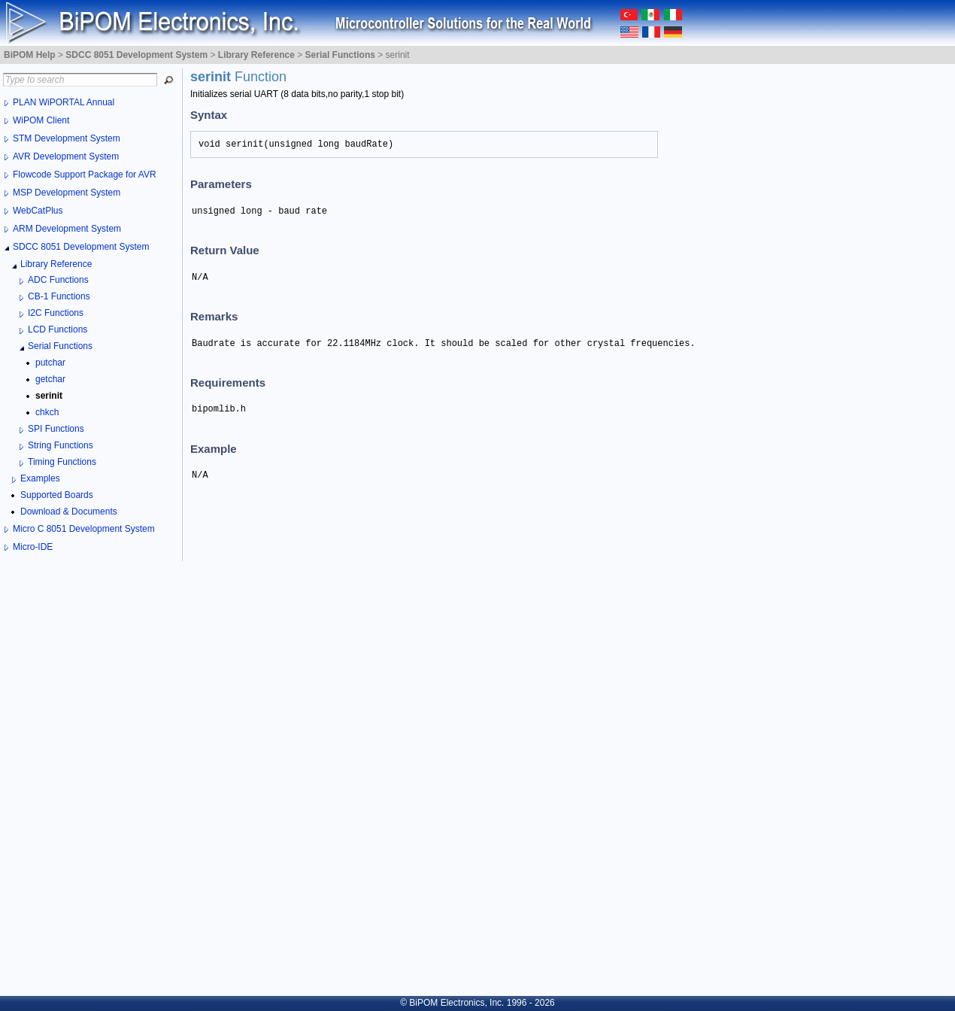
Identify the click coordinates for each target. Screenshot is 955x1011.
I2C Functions (55, 313)
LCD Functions (57, 329)
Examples (40, 478)
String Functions (60, 445)
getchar (50, 379)
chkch (47, 412)
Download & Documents (68, 511)
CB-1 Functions (59, 296)
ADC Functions (58, 280)
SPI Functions (56, 429)
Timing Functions (62, 462)
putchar (50, 362)
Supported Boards (56, 495)
